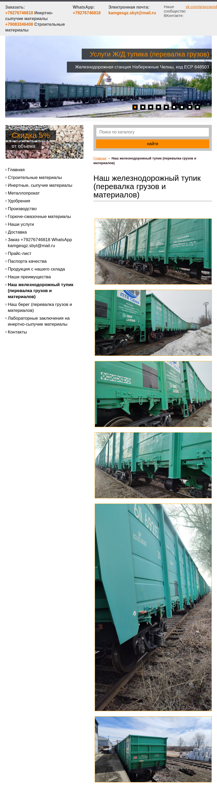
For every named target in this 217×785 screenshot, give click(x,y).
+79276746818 (86, 13)
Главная (99, 158)
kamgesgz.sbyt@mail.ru (132, 13)
